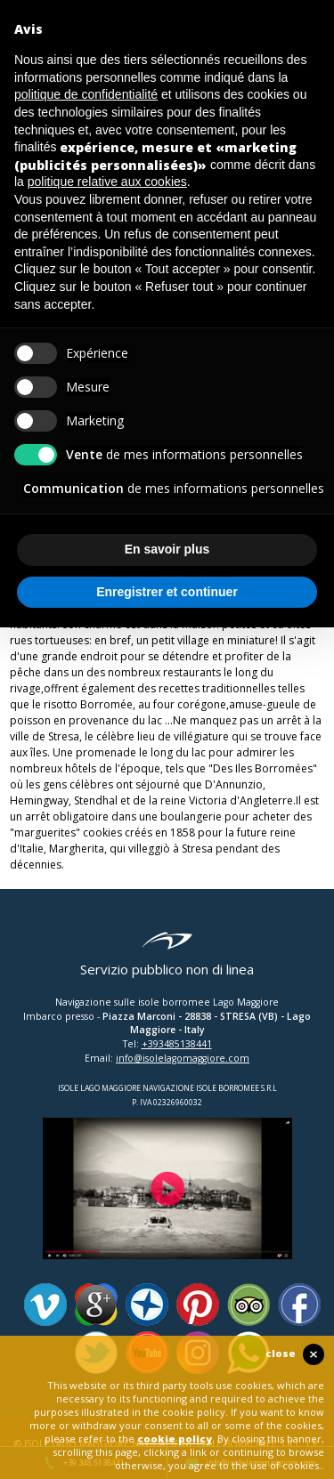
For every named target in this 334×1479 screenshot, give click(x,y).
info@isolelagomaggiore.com (182, 1058)
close (280, 1353)
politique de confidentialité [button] (86, 94)
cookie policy (174, 1438)
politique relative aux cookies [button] (107, 181)
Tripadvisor (248, 1304)
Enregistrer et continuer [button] (167, 592)
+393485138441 (177, 1044)
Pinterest (197, 1304)
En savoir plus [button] (167, 549)
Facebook (299, 1304)
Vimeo (45, 1304)
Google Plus (96, 1304)
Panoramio (147, 1304)
